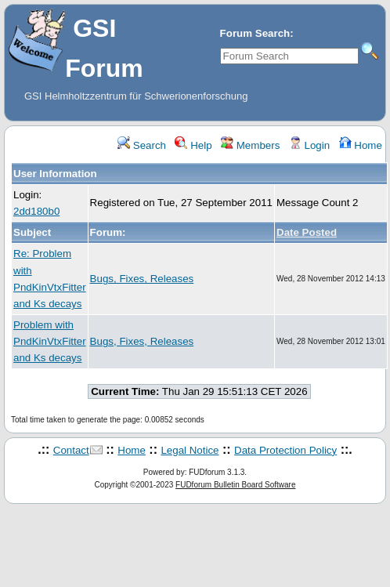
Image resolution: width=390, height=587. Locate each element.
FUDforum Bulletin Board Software (235, 484)
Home (360, 145)
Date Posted (306, 232)
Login (309, 145)
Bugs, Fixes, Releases (142, 278)
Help (193, 145)
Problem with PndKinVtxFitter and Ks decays (49, 341)
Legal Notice (189, 450)
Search (141, 145)
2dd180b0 (36, 211)
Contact (71, 450)
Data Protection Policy (285, 450)
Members (250, 145)
